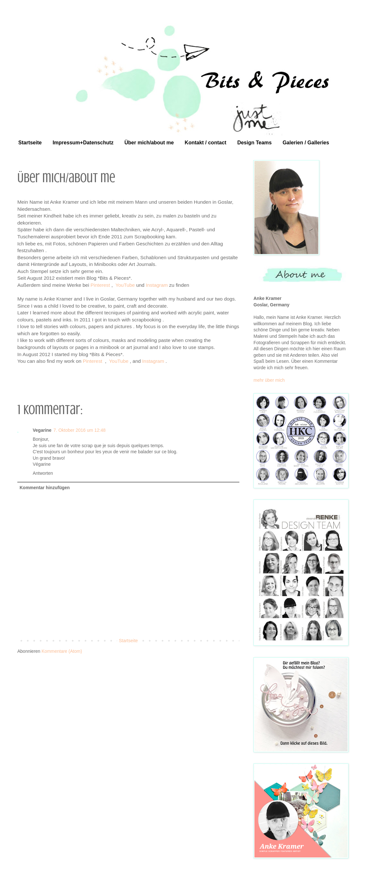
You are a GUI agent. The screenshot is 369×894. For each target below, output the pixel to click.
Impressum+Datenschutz (83, 142)
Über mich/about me (149, 142)
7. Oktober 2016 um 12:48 (79, 430)
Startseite (30, 142)
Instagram (156, 285)
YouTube (125, 285)
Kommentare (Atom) (62, 651)
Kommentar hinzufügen (45, 487)
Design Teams (254, 142)
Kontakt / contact (206, 142)
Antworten (43, 473)
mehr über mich (269, 380)
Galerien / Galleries (306, 142)
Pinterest (100, 285)
